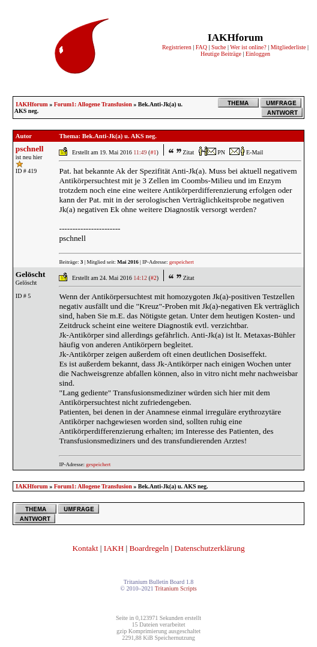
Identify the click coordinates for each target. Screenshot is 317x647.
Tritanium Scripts (176, 588)
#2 (154, 278)
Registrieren (177, 47)
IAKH (114, 548)
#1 (153, 152)
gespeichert (181, 262)
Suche (218, 47)
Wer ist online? (248, 47)
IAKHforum (31, 104)
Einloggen (258, 53)
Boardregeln (149, 548)
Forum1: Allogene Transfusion (93, 104)
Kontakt (85, 548)
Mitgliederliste (288, 47)
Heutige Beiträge (221, 53)
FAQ (201, 47)
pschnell (30, 148)
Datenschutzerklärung (210, 548)
